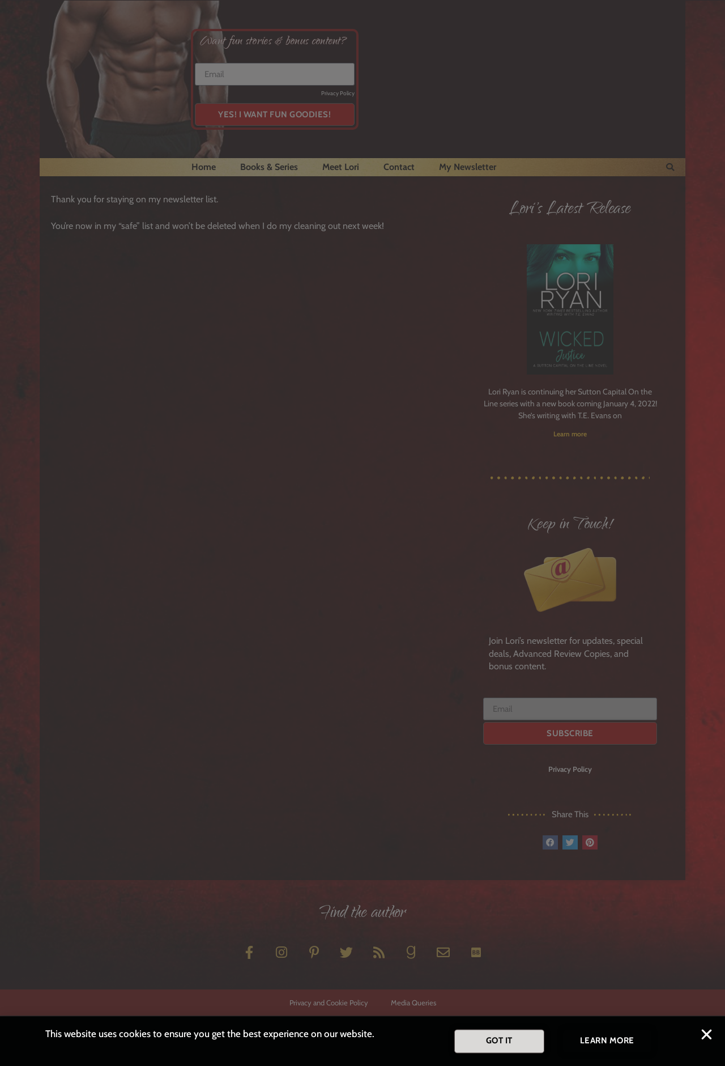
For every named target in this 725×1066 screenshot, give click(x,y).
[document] (362, 533)
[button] (707, 1037)
